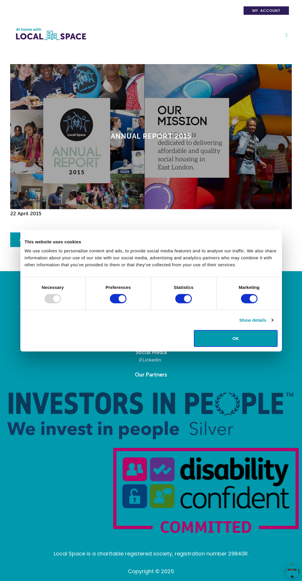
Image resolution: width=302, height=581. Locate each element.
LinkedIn (150, 360)
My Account (266, 10)
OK (236, 338)
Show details (252, 319)
